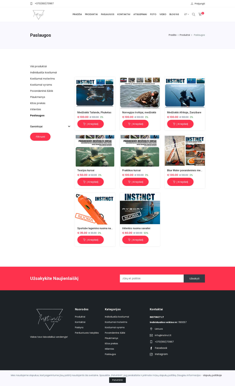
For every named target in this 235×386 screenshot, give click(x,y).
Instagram (159, 354)
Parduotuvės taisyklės (87, 333)
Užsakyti (194, 278)
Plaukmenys (111, 338)
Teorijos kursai (86, 170)
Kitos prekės (111, 343)
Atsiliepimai (140, 14)
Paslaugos (107, 14)
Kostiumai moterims (116, 322)
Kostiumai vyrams (115, 327)
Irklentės (109, 349)
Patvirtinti (117, 380)
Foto (153, 14)
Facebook (158, 348)
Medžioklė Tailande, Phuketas (94, 112)
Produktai (91, 14)
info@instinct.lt (163, 335)
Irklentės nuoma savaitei (136, 228)
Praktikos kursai (131, 170)
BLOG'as (174, 14)
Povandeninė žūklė (115, 333)
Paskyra (79, 327)
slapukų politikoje (212, 375)
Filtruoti (40, 137)
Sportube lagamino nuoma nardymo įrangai (102, 228)
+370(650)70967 (44, 3)
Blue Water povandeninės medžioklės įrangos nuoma (198, 170)
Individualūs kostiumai (117, 316)
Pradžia (77, 14)
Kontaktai (123, 14)
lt (185, 14)
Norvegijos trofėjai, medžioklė (139, 112)
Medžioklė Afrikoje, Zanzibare (184, 112)
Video (163, 14)
